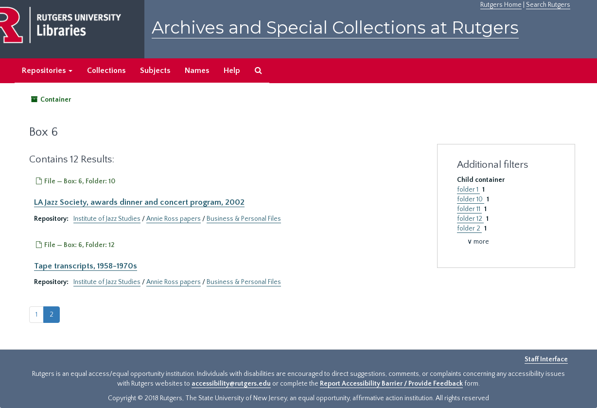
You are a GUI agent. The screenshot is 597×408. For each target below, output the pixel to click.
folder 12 (470, 219)
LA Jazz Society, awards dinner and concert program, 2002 (139, 202)
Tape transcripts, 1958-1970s (85, 266)
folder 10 (470, 199)
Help (232, 70)
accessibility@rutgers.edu (231, 384)
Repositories (47, 70)
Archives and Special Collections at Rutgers (335, 27)
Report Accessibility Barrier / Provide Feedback (391, 384)
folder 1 (468, 190)
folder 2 (469, 228)
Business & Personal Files (244, 219)
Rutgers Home (501, 5)
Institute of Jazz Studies (106, 219)
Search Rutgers (548, 5)
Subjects (155, 70)
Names (197, 70)
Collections (106, 70)
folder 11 (469, 209)
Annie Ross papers (173, 219)
